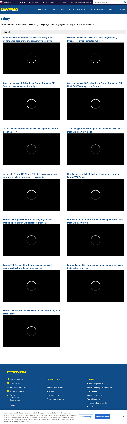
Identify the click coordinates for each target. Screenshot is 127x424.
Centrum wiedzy (77, 9)
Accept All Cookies (102, 417)
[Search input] (108, 2)
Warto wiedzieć (97, 9)
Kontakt (123, 9)
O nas (111, 9)
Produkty (41, 9)
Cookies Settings (86, 417)
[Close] (123, 417)
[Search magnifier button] (125, 2)
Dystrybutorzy (58, 9)
